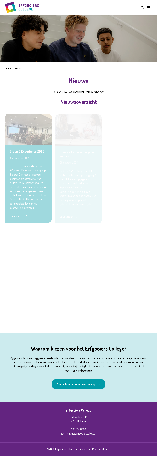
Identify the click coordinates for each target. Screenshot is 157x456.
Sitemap (83, 449)
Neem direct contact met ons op (76, 384)
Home (8, 68)
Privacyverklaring (101, 449)
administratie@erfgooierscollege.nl (79, 433)
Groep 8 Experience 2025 (27, 152)
